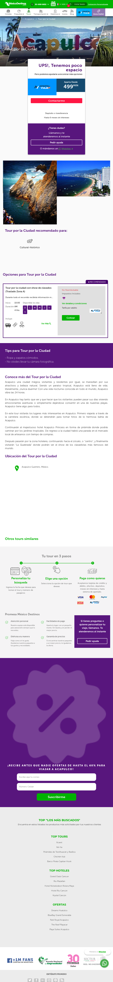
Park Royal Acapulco (59, 920)
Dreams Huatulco (59, 910)
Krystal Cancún (59, 895)
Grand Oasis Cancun (59, 876)
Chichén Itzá (59, 856)
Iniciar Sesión (79, 4)
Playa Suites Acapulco (59, 929)
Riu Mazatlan (59, 881)
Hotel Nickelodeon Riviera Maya (59, 886)
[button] (42, 12)
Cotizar (71, 317)
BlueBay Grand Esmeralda (59, 915)
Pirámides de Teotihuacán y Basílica (59, 852)
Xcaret (59, 842)
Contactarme (56, 100)
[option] (30, 177)
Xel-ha (59, 847)
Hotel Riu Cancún (59, 890)
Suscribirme (56, 797)
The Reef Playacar (59, 924)
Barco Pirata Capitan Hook (59, 861)
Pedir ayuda (56, 142)
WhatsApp (66, 149)
